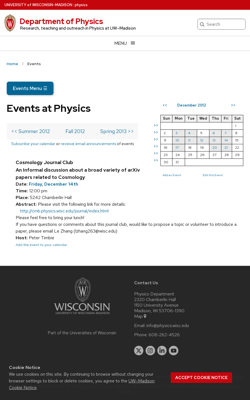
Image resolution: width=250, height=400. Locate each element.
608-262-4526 (164, 335)
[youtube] (173, 350)
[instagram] (150, 350)
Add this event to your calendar (41, 244)
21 (226, 147)
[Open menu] (125, 43)
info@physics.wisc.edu (167, 325)
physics (81, 5)
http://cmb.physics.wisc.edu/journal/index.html (64, 211)
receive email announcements (88, 143)
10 (177, 140)
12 (201, 140)
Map (140, 316)
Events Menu (30, 88)
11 (189, 140)
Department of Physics (61, 21)
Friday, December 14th (53, 184)
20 (215, 147)
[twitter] (139, 350)
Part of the (82, 333)
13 (214, 140)
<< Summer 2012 (30, 131)
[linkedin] (162, 350)
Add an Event (172, 175)
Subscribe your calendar (33, 143)
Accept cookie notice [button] (201, 377)
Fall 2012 (75, 131)
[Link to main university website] (82, 315)
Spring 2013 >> (117, 131)
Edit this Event (213, 175)
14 (226, 140)
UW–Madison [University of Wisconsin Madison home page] (38, 5)
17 (177, 147)
